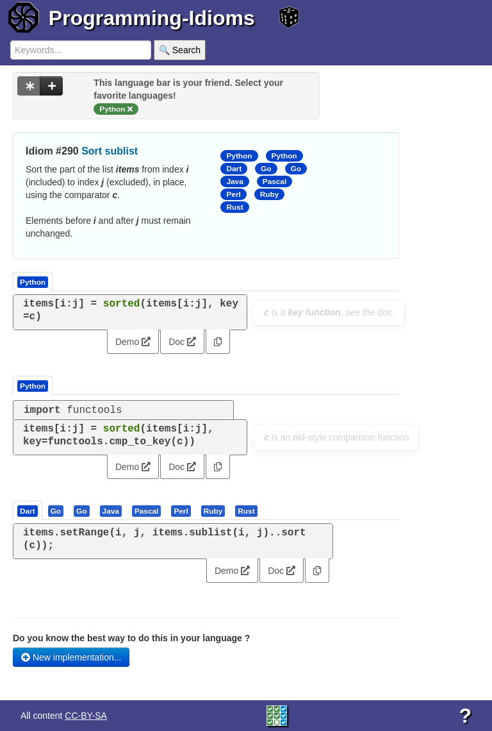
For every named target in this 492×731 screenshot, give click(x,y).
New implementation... (71, 657)
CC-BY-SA (86, 715)
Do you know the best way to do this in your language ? (131, 638)
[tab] (28, 510)
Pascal (275, 181)
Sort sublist (109, 151)
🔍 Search (180, 50)
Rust (234, 207)
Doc (182, 342)
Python (239, 155)
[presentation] (27, 510)
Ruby (269, 194)
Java (234, 181)
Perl (233, 194)
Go (266, 168)
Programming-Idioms (152, 17)
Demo (133, 342)
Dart (234, 168)
